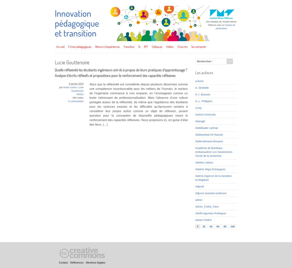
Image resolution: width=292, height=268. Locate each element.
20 (203, 226)
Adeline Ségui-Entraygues (210, 169)
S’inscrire (182, 47)
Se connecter (198, 47)
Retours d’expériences (107, 47)
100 (233, 226)
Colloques (157, 47)
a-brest (199, 81)
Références (77, 262)
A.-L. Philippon (203, 101)
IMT (146, 47)
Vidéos (170, 47)
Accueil (60, 47)
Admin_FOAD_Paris (207, 206)
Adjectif (199, 186)
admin (198, 199)
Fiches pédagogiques (79, 47)
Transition (128, 47)
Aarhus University (205, 114)
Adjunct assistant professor (211, 193)
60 (218, 226)
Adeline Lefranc (204, 162)
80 (224, 226)
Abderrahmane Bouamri (209, 141)
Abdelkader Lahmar (206, 127)
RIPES (80, 94)
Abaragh (200, 121)
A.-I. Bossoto (202, 94)
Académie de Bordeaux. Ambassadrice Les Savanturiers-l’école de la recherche (214, 152)
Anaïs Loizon (70, 87)
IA (139, 47)
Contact (63, 262)
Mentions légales (95, 262)
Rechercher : (205, 61)
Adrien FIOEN (203, 220)
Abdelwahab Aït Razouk (209, 134)
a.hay (198, 107)
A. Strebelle (202, 87)
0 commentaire (76, 101)
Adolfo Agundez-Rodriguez (210, 213)
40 (211, 226)
